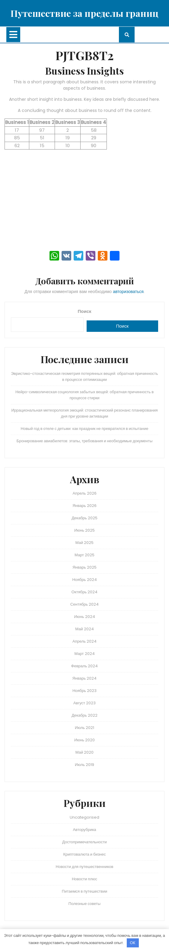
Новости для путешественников (84, 866)
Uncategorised (84, 817)
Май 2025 (84, 542)
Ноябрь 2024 (84, 579)
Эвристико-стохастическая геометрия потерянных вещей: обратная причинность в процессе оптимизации (84, 376)
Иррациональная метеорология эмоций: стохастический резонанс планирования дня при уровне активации (84, 413)
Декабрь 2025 (84, 518)
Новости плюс (84, 879)
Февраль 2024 (84, 666)
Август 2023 (84, 703)
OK (133, 943)
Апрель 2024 (84, 641)
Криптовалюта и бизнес (84, 854)
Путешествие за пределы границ (84, 13)
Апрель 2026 (84, 493)
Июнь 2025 (84, 530)
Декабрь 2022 (84, 715)
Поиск (84, 311)
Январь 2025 (84, 567)
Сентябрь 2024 (84, 604)
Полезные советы (84, 903)
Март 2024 (84, 653)
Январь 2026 (84, 505)
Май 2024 (84, 629)
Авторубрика (84, 829)
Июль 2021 (84, 727)
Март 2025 (84, 555)
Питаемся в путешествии (84, 891)
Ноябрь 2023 (84, 690)
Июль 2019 (84, 764)
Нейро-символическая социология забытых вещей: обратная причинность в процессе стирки (84, 395)
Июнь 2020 (84, 740)
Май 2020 (84, 752)
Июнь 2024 (84, 616)
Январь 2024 (84, 678)
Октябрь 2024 (84, 592)
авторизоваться (128, 292)
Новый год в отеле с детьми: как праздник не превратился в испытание (84, 428)
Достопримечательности (84, 842)
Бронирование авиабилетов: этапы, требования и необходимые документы (85, 441)
